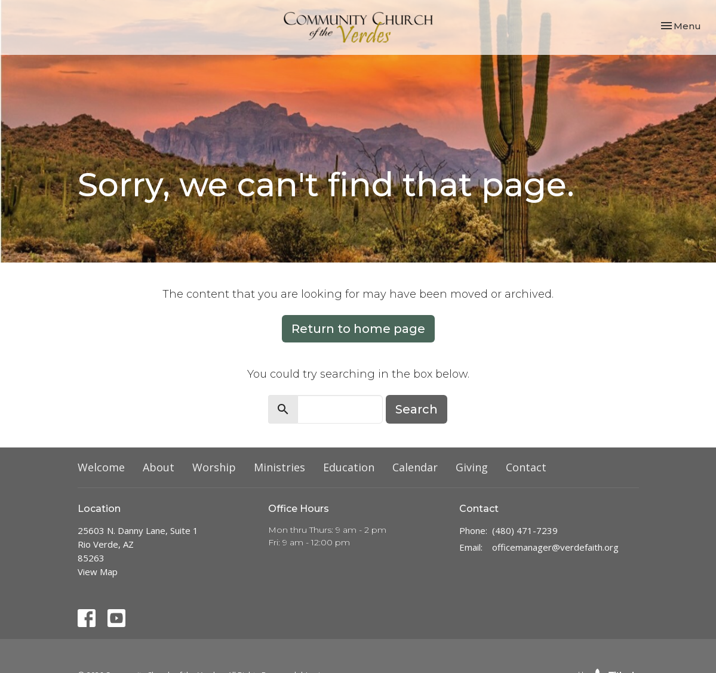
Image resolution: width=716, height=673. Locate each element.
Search (416, 409)
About (158, 467)
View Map (98, 572)
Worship (214, 467)
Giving (472, 467)
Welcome (101, 467)
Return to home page (358, 329)
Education (348, 467)
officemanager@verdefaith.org (555, 547)
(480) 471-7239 (525, 530)
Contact (526, 467)
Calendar (415, 467)
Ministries (279, 467)
